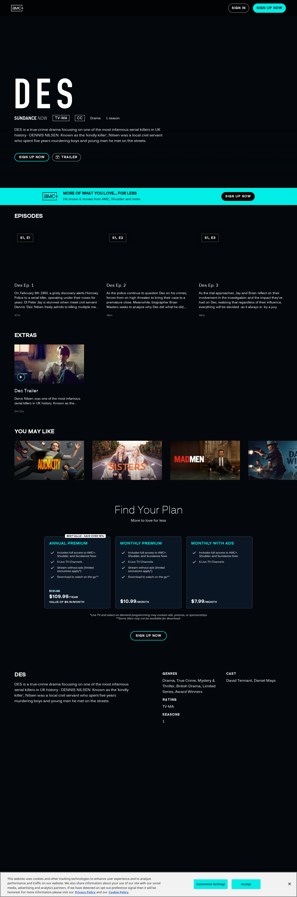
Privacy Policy (85, 892)
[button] (31, 157)
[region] (150, 94)
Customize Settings (210, 884)
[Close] (289, 884)
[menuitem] (17, 8)
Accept (246, 884)
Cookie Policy (119, 892)
